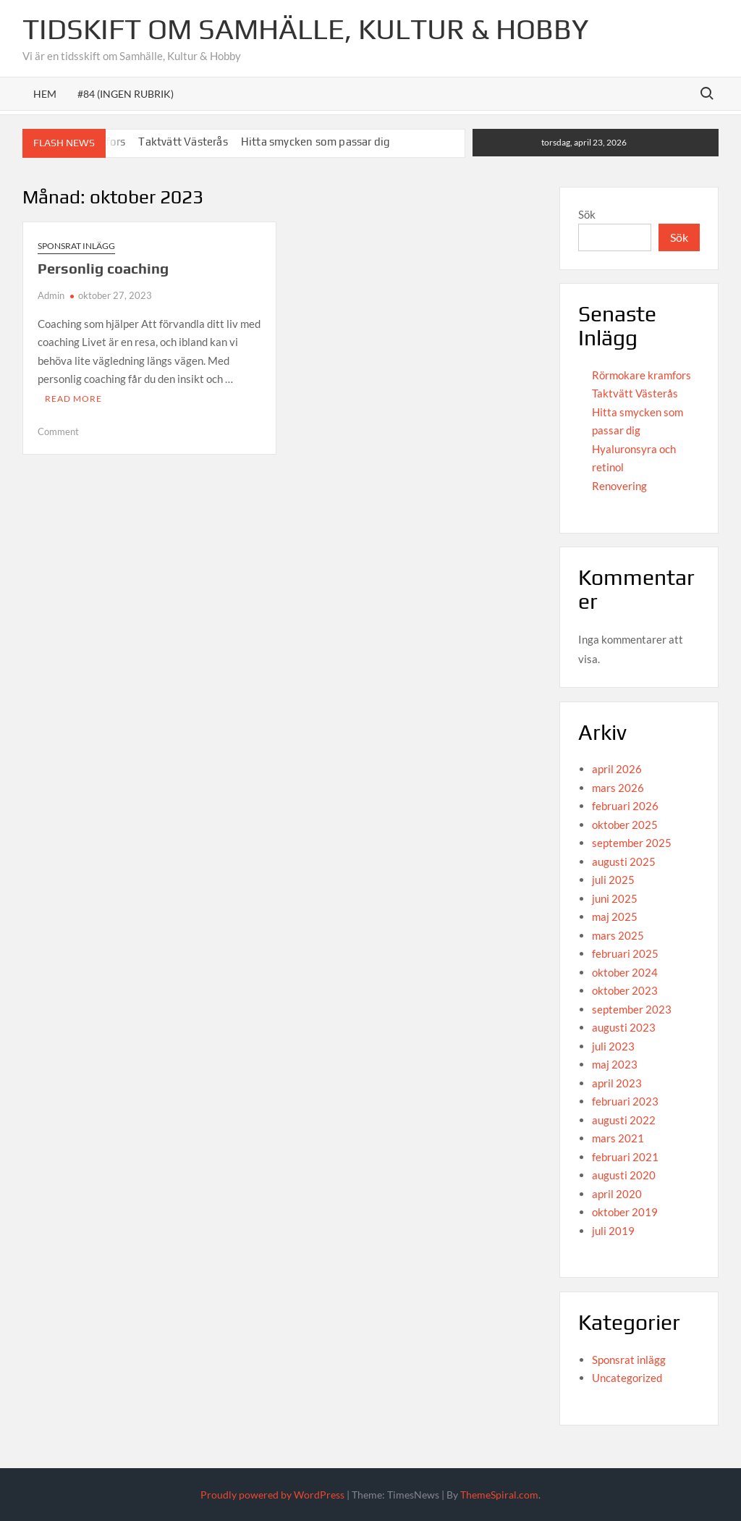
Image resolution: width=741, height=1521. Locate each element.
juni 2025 (615, 898)
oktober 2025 (625, 824)
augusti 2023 (624, 1027)
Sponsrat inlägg (76, 245)
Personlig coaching (103, 268)
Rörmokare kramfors (641, 375)
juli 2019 (613, 1230)
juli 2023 (613, 1046)
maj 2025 (615, 916)
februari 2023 (625, 1101)
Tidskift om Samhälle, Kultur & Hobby (305, 29)
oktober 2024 (625, 972)
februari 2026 (625, 805)
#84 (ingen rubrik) (125, 94)
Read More (73, 398)
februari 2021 (625, 1156)
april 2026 (617, 768)
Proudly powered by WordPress (272, 1494)
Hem (44, 94)
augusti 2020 (624, 1174)
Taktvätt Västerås (182, 141)
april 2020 (617, 1193)
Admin (51, 295)
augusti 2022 (624, 1119)
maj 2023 (615, 1064)
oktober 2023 (625, 990)
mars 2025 (618, 935)
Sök (587, 214)
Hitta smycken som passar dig (316, 141)
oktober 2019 (625, 1211)
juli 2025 (613, 879)
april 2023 (617, 1083)
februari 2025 (625, 953)
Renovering (619, 485)
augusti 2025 (624, 861)
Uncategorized (627, 1377)
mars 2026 (618, 787)
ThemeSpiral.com (499, 1494)
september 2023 (632, 1009)
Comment (58, 431)
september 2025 (632, 842)
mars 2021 (618, 1138)
